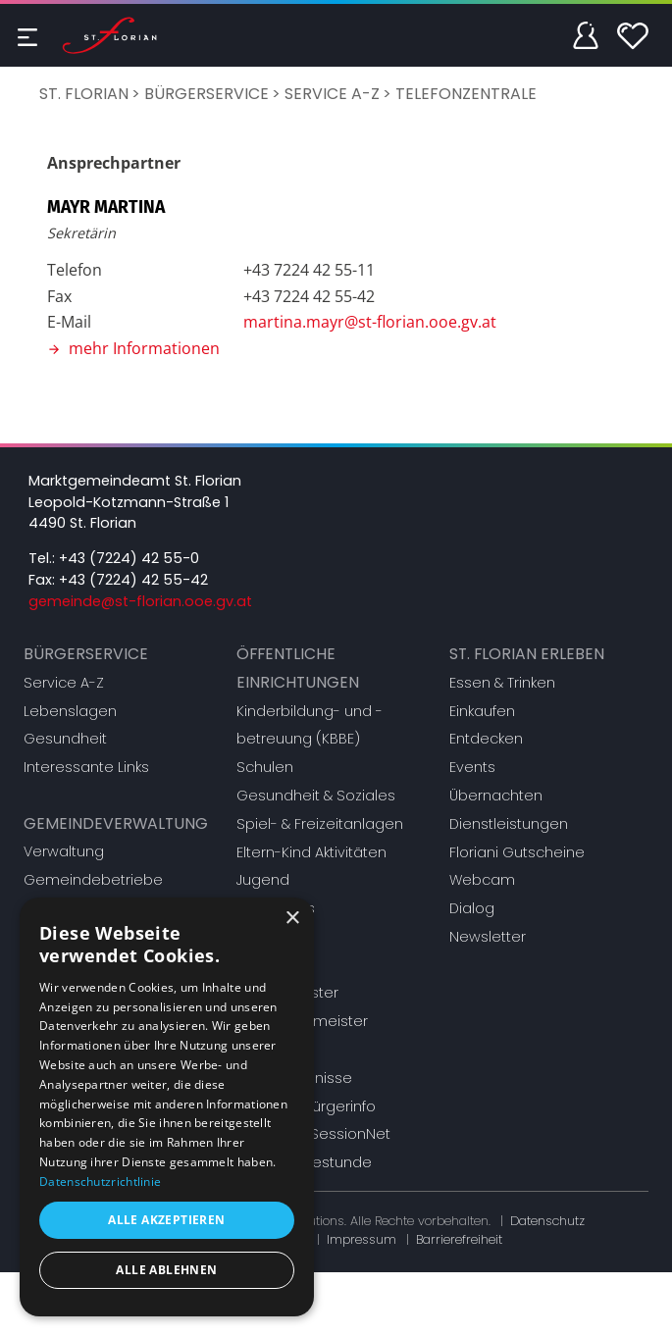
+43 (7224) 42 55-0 (129, 558)
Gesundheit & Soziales (315, 795)
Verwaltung (64, 851)
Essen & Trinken (502, 683)
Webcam (482, 880)
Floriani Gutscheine (517, 852)
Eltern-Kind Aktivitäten (311, 852)
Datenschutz (547, 1220)
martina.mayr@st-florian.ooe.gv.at (369, 322)
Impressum (361, 1239)
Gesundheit (65, 738)
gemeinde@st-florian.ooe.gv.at (140, 601)
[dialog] (167, 1107)
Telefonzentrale (466, 93)
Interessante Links (86, 767)
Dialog (471, 908)
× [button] (291, 918)
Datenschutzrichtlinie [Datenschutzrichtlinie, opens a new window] (100, 1181)
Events (472, 767)
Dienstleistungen (508, 824)
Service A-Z (332, 93)
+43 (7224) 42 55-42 (133, 580)
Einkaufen (482, 711)
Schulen (264, 767)
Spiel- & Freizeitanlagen (319, 824)
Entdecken (486, 738)
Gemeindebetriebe (93, 880)
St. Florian (84, 93)
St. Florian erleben (526, 653)
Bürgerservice (206, 93)
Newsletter (487, 937)
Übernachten (496, 795)
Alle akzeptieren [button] (166, 1219)
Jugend (262, 880)
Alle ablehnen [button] (166, 1269)
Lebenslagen (70, 711)
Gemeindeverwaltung (116, 823)
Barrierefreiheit (459, 1239)
